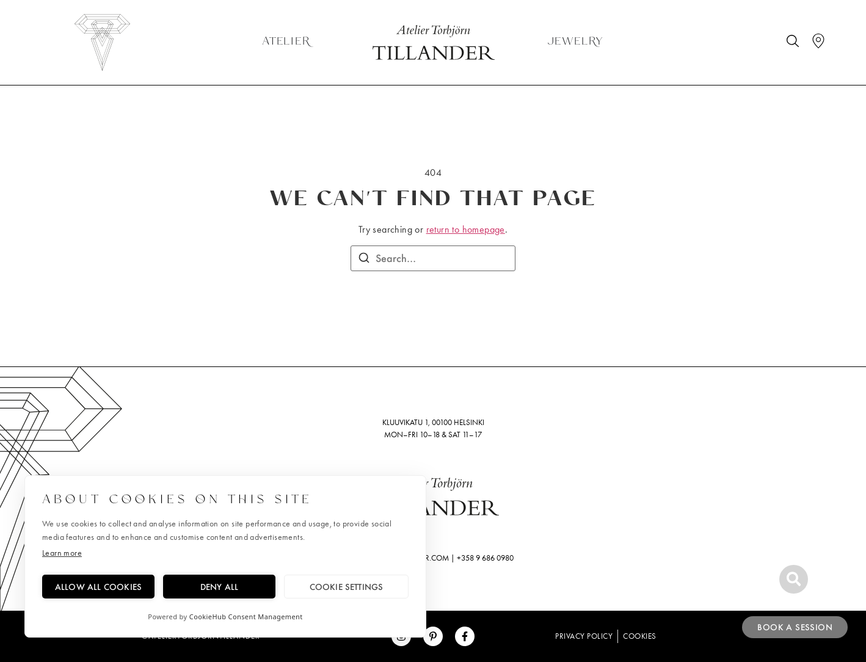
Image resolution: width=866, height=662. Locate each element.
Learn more (62, 553)
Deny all (219, 586)
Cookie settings (347, 586)
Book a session (794, 627)
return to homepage (465, 229)
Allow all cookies (98, 586)
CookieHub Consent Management (246, 616)
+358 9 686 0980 (485, 557)
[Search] (364, 259)
